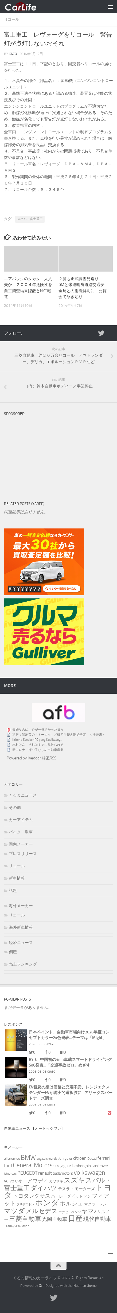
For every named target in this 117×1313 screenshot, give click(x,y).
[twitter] (101, 333)
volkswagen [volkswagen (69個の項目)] (89, 1172)
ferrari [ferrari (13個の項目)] (104, 1158)
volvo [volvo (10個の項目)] (9, 1180)
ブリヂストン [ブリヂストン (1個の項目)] (25, 1204)
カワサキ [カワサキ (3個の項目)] (56, 1181)
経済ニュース (21, 942)
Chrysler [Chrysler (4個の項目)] (65, 1158)
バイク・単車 (21, 832)
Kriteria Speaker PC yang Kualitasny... (37, 740)
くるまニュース (23, 795)
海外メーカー (21, 905)
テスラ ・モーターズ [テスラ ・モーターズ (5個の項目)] (76, 1188)
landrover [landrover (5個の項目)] (100, 1165)
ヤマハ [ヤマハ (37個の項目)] (91, 1211)
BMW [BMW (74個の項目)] (28, 1157)
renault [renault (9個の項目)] (45, 1173)
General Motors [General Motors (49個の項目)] (33, 1165)
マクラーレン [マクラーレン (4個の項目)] (95, 1204)
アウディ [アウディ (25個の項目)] (37, 1180)
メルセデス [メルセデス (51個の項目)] (42, 1211)
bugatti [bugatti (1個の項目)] (41, 1159)
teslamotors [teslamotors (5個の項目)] (63, 1173)
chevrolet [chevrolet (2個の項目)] (52, 1159)
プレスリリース (23, 853)
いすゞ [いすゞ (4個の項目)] (20, 1181)
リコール (11, 19)
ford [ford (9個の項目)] (8, 1165)
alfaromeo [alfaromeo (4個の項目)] (12, 1158)
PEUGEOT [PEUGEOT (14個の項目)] (27, 1173)
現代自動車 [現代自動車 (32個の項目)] (97, 1219)
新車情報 (17, 878)
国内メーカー (21, 844)
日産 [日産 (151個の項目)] (75, 1218)
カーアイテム (21, 819)
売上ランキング (23, 964)
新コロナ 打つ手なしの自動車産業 (38, 750)
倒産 (13, 952)
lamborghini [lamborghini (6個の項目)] (82, 1165)
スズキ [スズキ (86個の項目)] (74, 1180)
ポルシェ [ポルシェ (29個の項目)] (71, 1203)
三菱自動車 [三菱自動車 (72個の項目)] (25, 1218)
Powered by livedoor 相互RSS (31, 758)
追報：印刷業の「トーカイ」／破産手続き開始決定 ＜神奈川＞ (58, 734)
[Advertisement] (44, 452)
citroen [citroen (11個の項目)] (80, 1158)
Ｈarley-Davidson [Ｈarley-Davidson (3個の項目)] (16, 1226)
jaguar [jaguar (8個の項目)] (65, 1165)
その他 (15, 807)
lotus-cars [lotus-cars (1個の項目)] (10, 1173)
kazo (13, 54)
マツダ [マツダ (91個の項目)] (14, 1211)
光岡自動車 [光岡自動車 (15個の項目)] (54, 1219)
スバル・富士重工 (30, 219)
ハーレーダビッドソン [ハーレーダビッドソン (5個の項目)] (71, 1196)
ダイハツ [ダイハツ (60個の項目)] (43, 1188)
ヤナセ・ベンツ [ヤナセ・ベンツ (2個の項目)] (69, 1212)
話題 (13, 890)
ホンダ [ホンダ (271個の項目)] (47, 1202)
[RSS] (110, 333)
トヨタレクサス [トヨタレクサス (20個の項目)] (31, 1196)
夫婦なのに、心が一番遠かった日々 (38, 729)
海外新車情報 (21, 927)
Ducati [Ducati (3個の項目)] (92, 1159)
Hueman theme (85, 1286)
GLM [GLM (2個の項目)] (56, 1166)
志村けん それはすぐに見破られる (38, 745)
